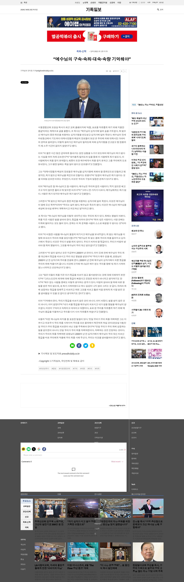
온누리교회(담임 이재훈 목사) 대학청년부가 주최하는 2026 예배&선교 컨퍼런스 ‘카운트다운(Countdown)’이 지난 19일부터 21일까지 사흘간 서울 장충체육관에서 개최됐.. (82, 533)
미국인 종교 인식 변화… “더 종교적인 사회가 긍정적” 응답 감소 (139, 164)
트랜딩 (77, 2)
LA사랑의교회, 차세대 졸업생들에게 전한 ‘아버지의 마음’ (49, 567)
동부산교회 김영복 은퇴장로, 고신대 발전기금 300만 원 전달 (49, 524)
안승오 (133, 251)
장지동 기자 (31, 70)
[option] (139, 336)
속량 (83, 368)
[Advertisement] (147, 84)
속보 (134, 104)
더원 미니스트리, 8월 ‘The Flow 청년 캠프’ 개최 (80, 567)
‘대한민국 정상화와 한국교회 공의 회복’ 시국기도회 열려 (138, 136)
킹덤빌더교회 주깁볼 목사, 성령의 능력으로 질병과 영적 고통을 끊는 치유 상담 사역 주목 (148, 568)
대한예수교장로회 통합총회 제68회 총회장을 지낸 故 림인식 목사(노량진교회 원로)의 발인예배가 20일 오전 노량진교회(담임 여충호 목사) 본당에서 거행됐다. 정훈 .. (115, 576)
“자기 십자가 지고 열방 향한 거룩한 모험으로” (81, 523)
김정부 (133, 272)
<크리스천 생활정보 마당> (117, 406)
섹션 (24, 2)
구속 (75, 368)
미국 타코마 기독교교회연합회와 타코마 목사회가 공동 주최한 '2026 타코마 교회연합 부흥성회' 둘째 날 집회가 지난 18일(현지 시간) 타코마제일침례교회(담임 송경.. (148, 535)
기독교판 (134, 2)
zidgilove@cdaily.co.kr (45, 70)
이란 (119, 2)
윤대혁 (85, 2)
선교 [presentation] (26, 517)
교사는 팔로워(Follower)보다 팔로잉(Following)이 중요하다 (141, 281)
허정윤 (133, 300)
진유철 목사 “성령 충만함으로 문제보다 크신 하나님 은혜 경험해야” (148, 524)
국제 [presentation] (26, 527)
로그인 (161, 2)
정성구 (133, 234)
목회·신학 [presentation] (26, 522)
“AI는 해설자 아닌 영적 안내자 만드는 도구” (139, 121)
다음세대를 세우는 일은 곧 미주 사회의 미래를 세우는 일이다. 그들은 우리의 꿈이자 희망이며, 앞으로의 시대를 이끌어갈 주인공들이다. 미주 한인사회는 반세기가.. (50, 576)
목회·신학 (81, 51)
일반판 (143, 2)
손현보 (93, 2)
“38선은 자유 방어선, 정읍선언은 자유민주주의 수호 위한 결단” (139, 177)
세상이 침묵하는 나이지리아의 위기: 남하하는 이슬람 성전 (138, 150)
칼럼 (54, 368)
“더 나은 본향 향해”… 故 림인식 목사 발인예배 (115, 567)
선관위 (112, 2)
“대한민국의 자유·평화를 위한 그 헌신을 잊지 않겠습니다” (115, 523)
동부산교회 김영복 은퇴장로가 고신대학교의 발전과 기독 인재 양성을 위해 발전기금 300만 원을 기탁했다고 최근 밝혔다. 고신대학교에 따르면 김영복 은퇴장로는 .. (50, 535)
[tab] (27, 506)
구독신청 (155, 2)
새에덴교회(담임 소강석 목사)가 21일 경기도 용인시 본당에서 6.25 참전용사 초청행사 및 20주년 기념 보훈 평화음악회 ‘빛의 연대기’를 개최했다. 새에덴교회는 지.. (115, 532)
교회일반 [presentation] (26, 506)
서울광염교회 (65, 368)
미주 (149, 2)
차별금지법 (102, 2)
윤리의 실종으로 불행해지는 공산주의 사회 (141, 247)
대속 (90, 368)
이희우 (133, 315)
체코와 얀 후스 (137, 231)
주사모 (133, 289)
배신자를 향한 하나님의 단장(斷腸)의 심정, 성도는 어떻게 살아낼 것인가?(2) (141, 265)
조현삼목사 (44, 368)
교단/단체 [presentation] (27, 511)
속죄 (97, 368)
